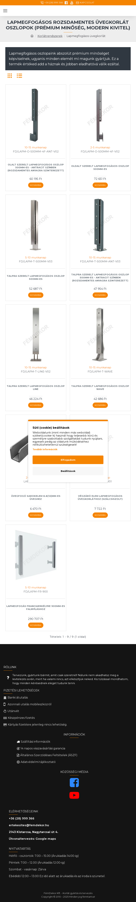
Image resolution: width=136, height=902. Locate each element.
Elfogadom (68, 459)
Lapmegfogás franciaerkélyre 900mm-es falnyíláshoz (35, 607)
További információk (45, 449)
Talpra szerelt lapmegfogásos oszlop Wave (100, 387)
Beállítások (68, 471)
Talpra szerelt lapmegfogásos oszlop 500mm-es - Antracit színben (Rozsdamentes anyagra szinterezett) (100, 277)
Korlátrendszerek (50, 36)
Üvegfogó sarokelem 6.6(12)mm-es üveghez (35, 497)
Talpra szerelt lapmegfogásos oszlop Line (36, 387)
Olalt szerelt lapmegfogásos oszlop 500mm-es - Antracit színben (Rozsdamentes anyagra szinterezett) (36, 167)
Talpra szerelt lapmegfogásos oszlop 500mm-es (36, 277)
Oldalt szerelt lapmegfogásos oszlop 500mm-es (100, 167)
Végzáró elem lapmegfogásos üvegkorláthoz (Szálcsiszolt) (100, 497)
